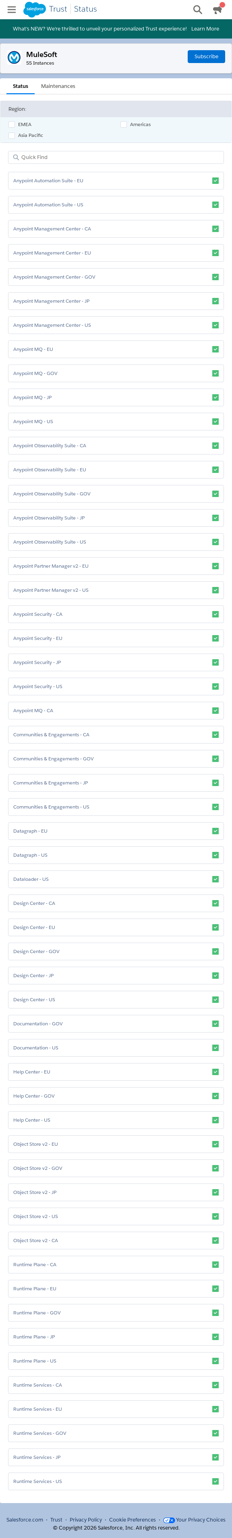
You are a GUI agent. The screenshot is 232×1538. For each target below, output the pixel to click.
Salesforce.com (24, 1519)
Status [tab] (20, 86)
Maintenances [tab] (58, 86)
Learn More (205, 28)
